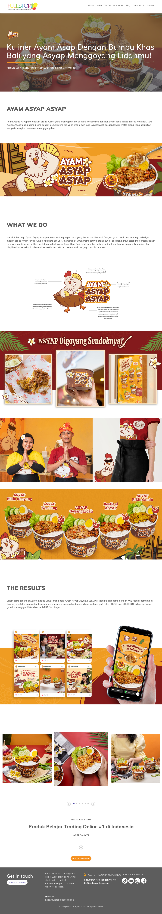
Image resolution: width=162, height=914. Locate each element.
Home (91, 5)
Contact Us (138, 5)
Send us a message (17, 882)
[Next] (93, 804)
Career (150, 5)
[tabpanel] (81, 758)
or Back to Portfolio (81, 858)
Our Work (118, 5)
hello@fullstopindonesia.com (59, 899)
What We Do (104, 5)
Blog (128, 5)
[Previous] (69, 804)
